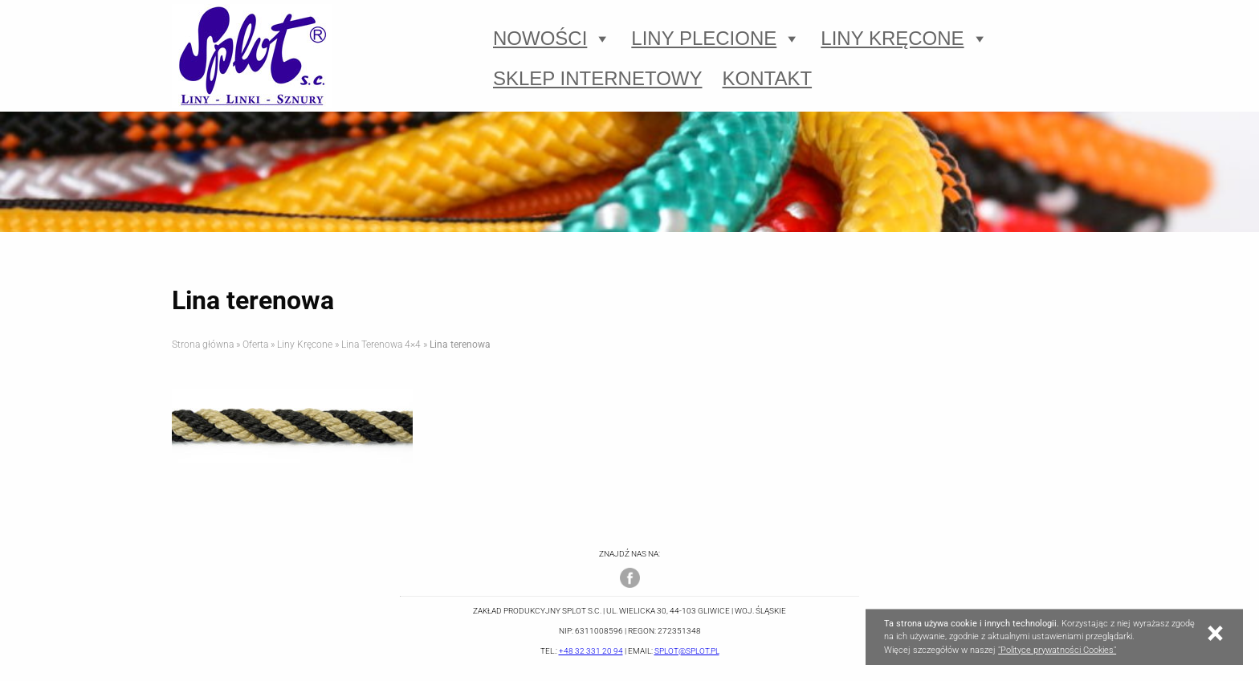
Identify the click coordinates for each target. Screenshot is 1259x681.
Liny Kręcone (904, 38)
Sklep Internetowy (598, 78)
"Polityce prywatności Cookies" (1057, 650)
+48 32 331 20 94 (591, 650)
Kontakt (768, 78)
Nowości (552, 38)
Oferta (255, 344)
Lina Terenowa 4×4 (381, 344)
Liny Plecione (716, 38)
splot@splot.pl (686, 650)
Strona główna (203, 344)
